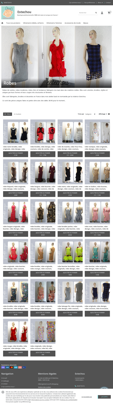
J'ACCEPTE (104, 397)
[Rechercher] (96, 13)
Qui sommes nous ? (8, 387)
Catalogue (5, 381)
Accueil (4, 378)
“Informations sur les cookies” (40, 400)
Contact (108, 3)
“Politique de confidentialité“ (68, 400)
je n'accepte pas (87, 397)
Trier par (81, 114)
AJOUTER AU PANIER (15, 154)
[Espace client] (102, 13)
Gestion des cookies (44, 387)
